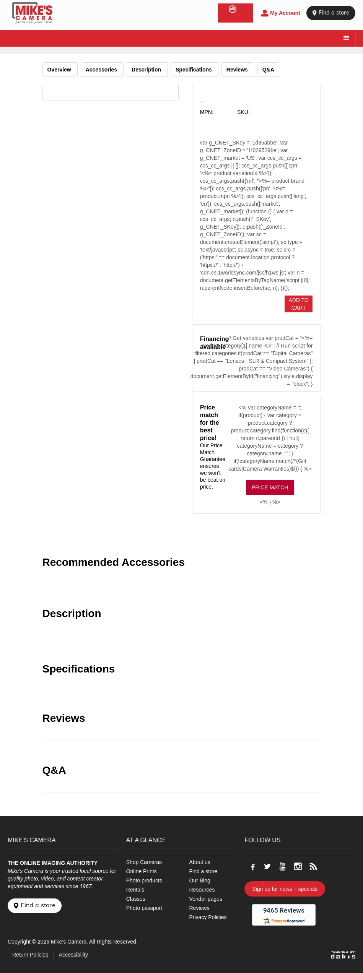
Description (147, 70)
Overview (60, 70)
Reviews (237, 70)
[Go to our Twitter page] (267, 866)
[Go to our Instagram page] (297, 866)
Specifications (194, 70)
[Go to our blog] (313, 866)
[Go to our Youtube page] (282, 866)
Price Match (270, 487)
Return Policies (30, 955)
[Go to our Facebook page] (252, 866)
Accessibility (73, 955)
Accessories (102, 70)
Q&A (268, 70)
